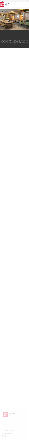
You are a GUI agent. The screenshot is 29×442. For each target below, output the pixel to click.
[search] (21, 1)
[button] (28, 4)
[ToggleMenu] (28, 4)
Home (3, 7)
